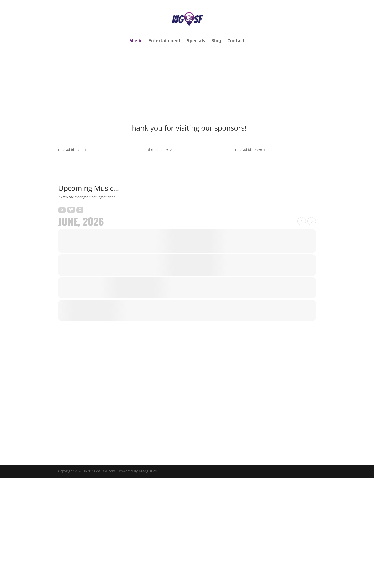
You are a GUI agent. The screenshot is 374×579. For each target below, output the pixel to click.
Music (135, 41)
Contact (236, 41)
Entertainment (164, 41)
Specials (196, 41)
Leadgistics (148, 471)
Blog (216, 41)
